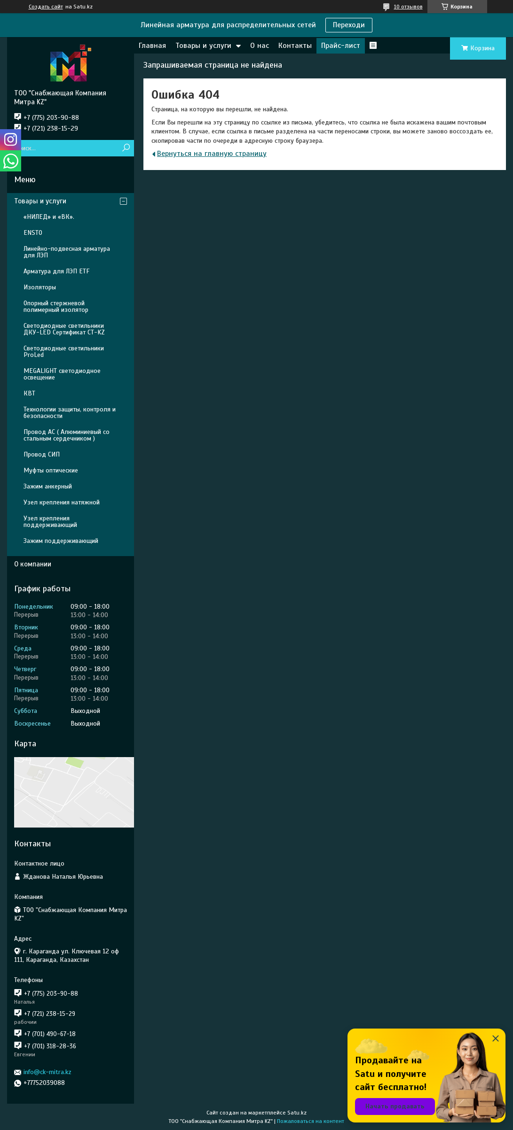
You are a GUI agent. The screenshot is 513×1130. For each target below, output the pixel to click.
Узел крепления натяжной (62, 502)
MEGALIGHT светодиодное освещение (62, 374)
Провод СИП (42, 454)
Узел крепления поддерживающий (50, 521)
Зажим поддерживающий (61, 541)
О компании (32, 564)
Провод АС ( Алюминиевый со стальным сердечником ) (67, 435)
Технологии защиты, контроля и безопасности (70, 412)
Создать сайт (46, 6)
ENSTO (33, 233)
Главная (152, 45)
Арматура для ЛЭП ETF (56, 271)
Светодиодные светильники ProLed (64, 351)
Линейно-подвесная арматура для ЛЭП (67, 252)
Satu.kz (297, 1112)
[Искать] (126, 148)
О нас (259, 45)
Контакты (295, 45)
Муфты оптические (51, 470)
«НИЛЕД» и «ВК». (49, 217)
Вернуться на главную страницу (212, 153)
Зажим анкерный (48, 486)
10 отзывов (408, 6)
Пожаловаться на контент (310, 1121)
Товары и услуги (203, 45)
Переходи (349, 25)
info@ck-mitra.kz (47, 1072)
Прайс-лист (340, 45)
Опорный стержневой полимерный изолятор (56, 306)
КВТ (29, 393)
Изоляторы (40, 287)
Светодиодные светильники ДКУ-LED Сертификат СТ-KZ (64, 329)
